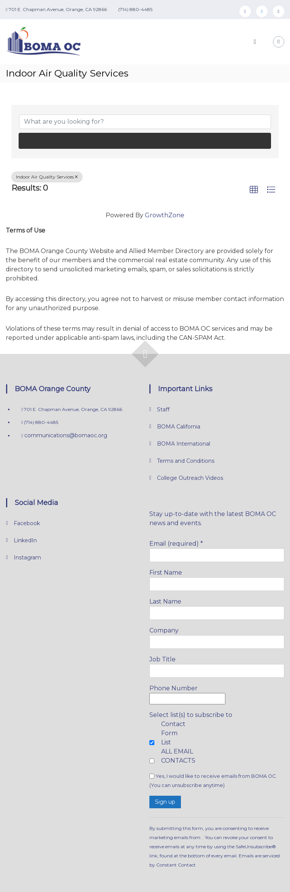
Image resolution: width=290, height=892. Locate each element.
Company (164, 630)
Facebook (27, 523)
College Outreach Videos (190, 478)
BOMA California (178, 426)
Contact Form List (173, 733)
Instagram (27, 557)
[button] (253, 190)
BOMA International (183, 443)
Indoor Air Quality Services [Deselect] (47, 177)
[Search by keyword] (145, 122)
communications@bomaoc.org (65, 435)
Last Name (165, 601)
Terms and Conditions (185, 460)
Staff (163, 409)
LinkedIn (25, 540)
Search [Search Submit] (145, 140)
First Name (165, 572)
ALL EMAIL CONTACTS (178, 756)
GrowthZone (164, 215)
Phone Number (173, 688)
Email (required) (176, 543)
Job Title (162, 659)
